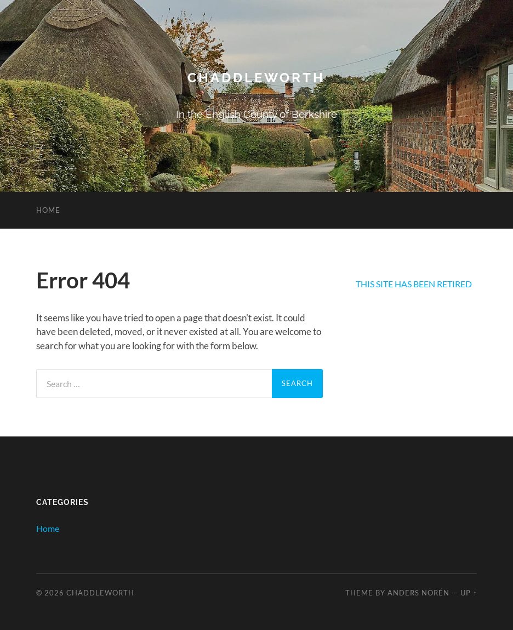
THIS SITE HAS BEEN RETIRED (414, 284)
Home (48, 210)
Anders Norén (418, 592)
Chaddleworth (256, 78)
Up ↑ (468, 592)
